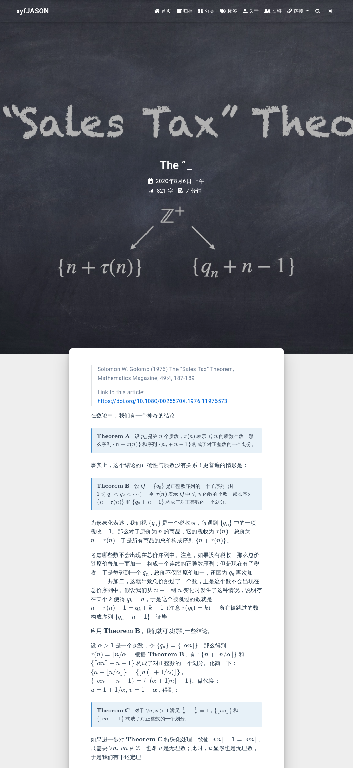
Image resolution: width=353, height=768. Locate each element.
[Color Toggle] (330, 11)
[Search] (318, 11)
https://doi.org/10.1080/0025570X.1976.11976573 (163, 401)
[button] (297, 11)
